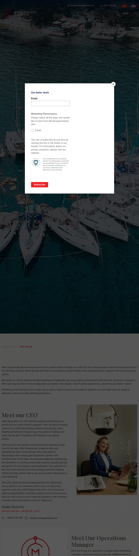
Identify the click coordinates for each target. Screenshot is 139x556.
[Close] (113, 84)
